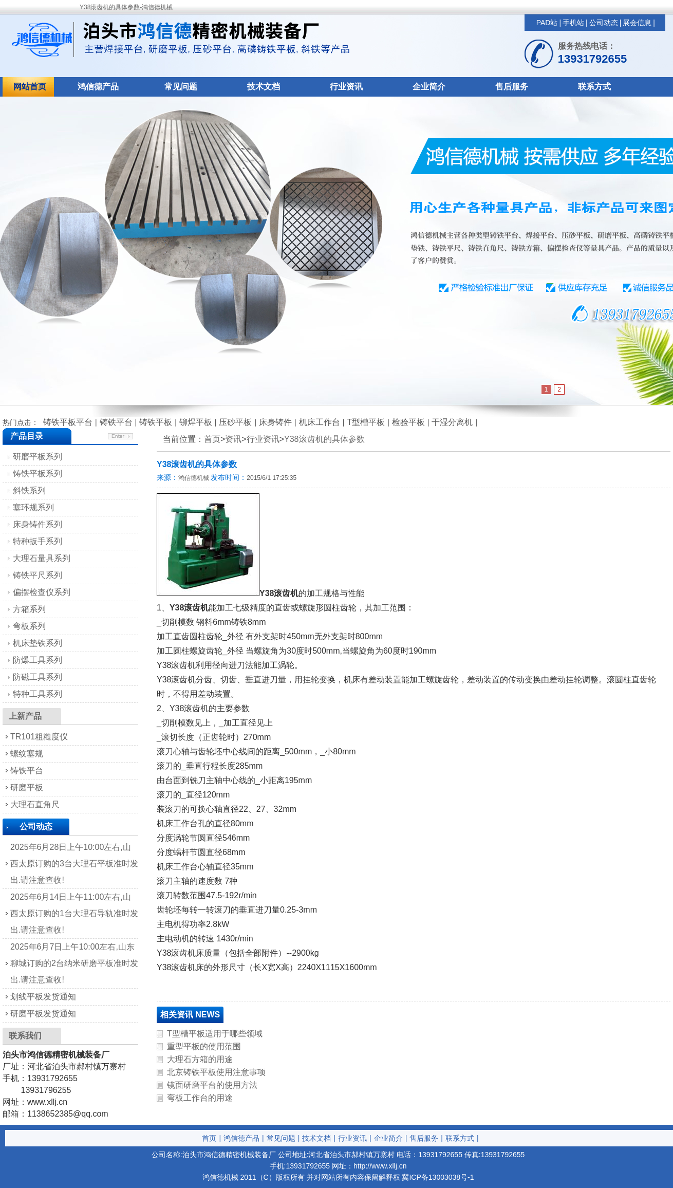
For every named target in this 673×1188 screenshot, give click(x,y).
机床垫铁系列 (37, 643)
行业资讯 (346, 86)
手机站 (573, 22)
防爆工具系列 (37, 660)
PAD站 (547, 22)
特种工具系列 (37, 694)
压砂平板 (235, 422)
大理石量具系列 (41, 558)
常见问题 (180, 86)
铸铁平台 (116, 422)
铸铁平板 (155, 422)
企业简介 (429, 86)
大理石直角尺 (35, 804)
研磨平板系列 (37, 456)
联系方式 (594, 86)
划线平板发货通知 (43, 996)
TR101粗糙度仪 (39, 736)
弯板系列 (29, 626)
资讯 (233, 439)
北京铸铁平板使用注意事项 (216, 1072)
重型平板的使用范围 (204, 1046)
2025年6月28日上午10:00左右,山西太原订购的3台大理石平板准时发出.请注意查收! (74, 863)
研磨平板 (26, 787)
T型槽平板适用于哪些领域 (215, 1033)
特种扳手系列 (37, 541)
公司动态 (603, 22)
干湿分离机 (452, 422)
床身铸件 (275, 422)
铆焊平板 (195, 422)
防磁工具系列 (37, 677)
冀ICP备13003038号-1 (438, 1177)
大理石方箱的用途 (200, 1059)
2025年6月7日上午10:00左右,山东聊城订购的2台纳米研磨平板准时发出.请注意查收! (74, 963)
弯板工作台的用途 (200, 1097)
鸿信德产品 (98, 86)
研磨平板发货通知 (43, 1013)
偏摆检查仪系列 (41, 592)
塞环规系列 (33, 507)
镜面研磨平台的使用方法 (212, 1085)
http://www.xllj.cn (379, 1166)
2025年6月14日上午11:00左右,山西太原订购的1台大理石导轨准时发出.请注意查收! (74, 913)
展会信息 (637, 22)
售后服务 (511, 86)
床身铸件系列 (37, 524)
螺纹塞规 (26, 753)
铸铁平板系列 (37, 473)
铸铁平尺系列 (37, 575)
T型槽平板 (366, 422)
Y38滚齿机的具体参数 (324, 439)
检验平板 (408, 422)
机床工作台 (319, 422)
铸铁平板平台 (67, 422)
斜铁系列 (29, 490)
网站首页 (29, 86)
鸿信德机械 (193, 477)
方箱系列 (29, 609)
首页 (209, 1138)
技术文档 (263, 86)
